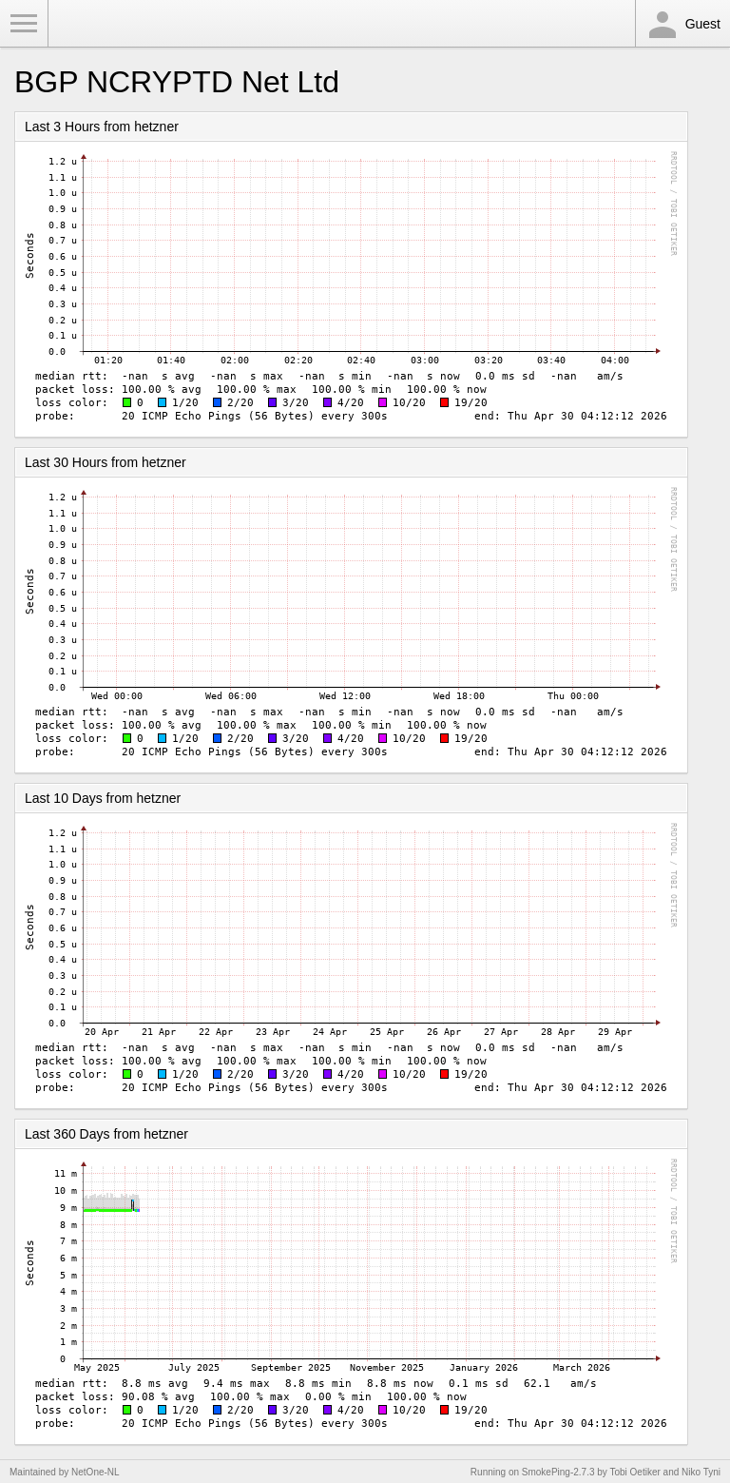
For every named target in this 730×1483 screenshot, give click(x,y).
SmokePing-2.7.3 (558, 1472)
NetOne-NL (95, 1472)
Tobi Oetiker (634, 1472)
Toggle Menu (24, 24)
